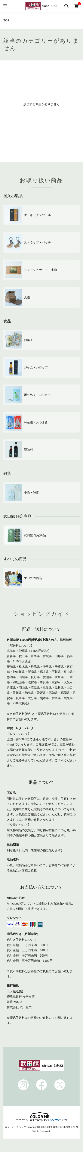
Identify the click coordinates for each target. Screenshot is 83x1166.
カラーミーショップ (15, 1127)
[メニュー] (5, 6)
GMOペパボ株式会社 (64, 1127)
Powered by (41, 1116)
